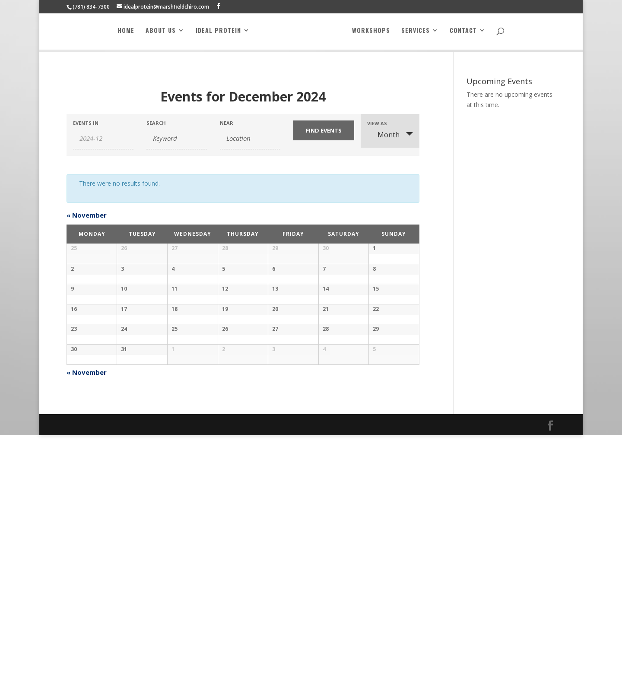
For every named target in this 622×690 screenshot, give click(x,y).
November (87, 215)
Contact (463, 33)
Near (226, 122)
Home (125, 33)
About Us (161, 33)
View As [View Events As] (377, 123)
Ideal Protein (218, 33)
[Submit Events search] (323, 130)
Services (415, 33)
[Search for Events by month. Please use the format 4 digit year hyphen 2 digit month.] (103, 138)
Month (383, 134)
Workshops (371, 33)
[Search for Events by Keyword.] (176, 138)
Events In (85, 122)
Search (156, 122)
